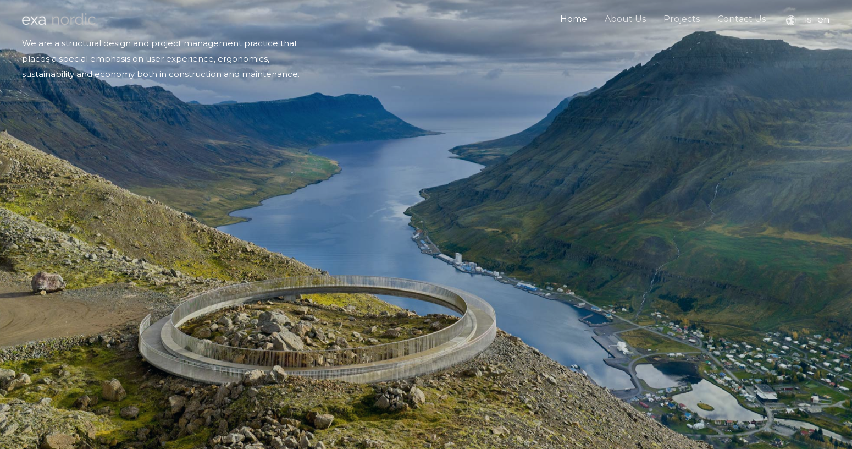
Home (573, 19)
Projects (681, 19)
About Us (625, 19)
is (808, 19)
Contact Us (741, 19)
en (823, 19)
